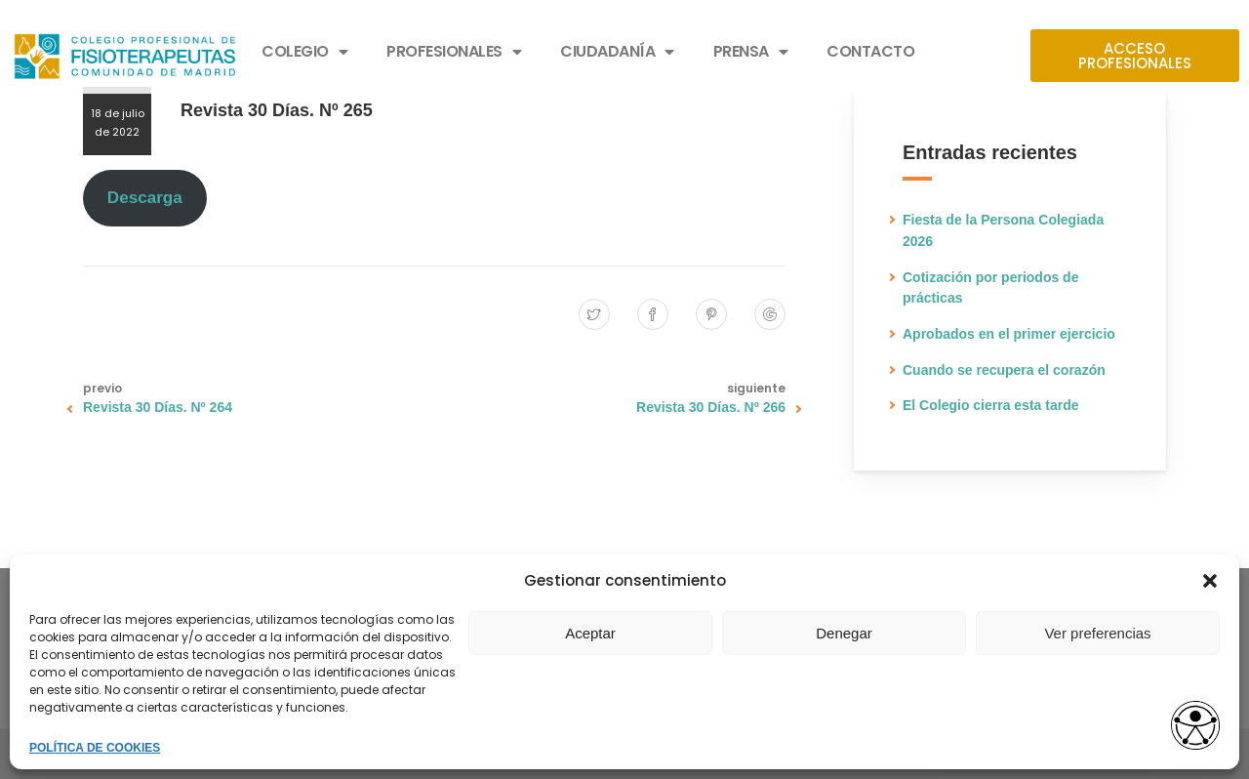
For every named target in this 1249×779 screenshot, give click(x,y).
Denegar (844, 633)
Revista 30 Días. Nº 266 (711, 407)
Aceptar (590, 633)
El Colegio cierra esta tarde (991, 405)
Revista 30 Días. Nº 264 (157, 407)
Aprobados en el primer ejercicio (1009, 334)
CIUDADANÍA (617, 51)
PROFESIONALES (453, 51)
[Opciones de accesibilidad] (1195, 727)
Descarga (144, 197)
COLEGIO (304, 51)
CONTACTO (870, 51)
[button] (1210, 581)
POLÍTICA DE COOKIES (94, 748)
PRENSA (750, 51)
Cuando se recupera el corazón (1004, 370)
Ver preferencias (1097, 633)
